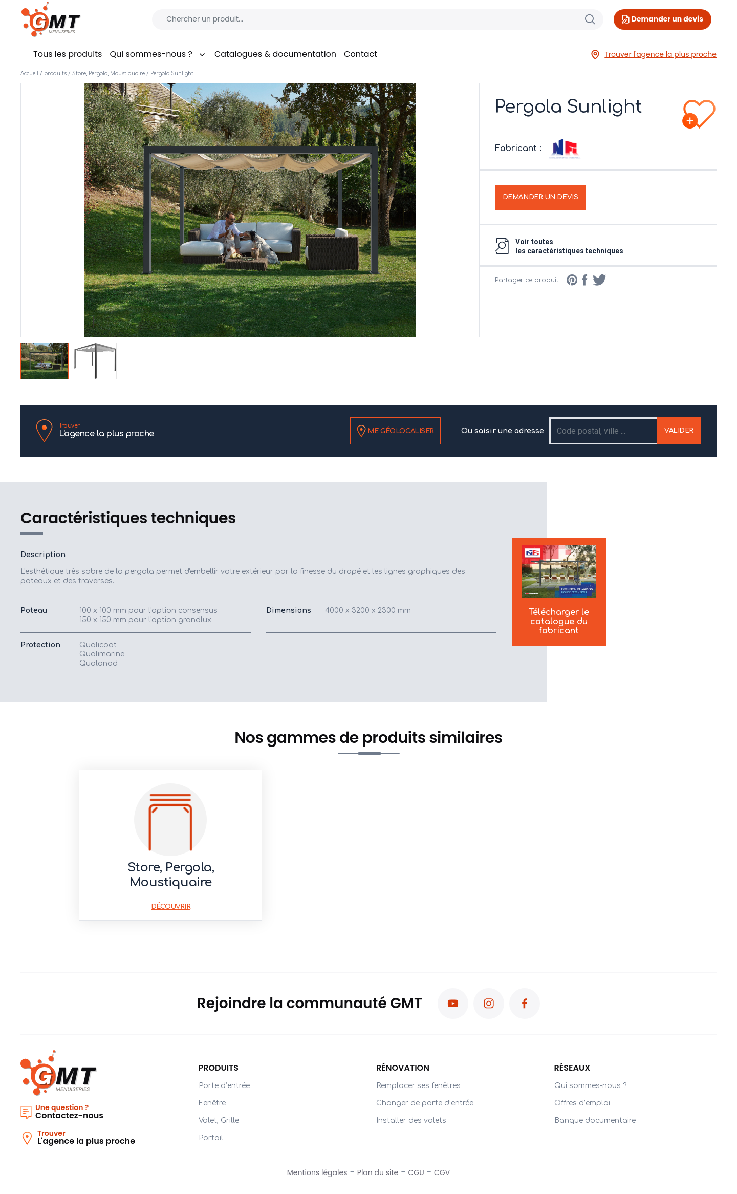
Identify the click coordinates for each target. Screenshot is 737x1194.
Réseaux (572, 1068)
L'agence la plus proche (106, 430)
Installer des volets (411, 1120)
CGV (442, 1172)
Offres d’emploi (582, 1103)
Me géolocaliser (395, 431)
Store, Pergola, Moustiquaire (108, 73)
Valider (678, 430)
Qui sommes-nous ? (158, 54)
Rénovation (402, 1068)
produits (55, 73)
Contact (360, 54)
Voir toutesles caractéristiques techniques (569, 246)
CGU (416, 1172)
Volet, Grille (219, 1120)
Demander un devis (540, 197)
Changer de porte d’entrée (424, 1103)
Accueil (29, 73)
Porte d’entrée (224, 1086)
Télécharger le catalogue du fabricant (559, 590)
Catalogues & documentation (275, 54)
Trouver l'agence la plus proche (653, 54)
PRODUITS (219, 1068)
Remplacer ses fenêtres (418, 1086)
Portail (211, 1138)
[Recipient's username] (603, 430)
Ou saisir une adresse (502, 431)
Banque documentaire (595, 1120)
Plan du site (377, 1172)
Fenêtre (212, 1103)
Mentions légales (317, 1172)
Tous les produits (67, 54)
